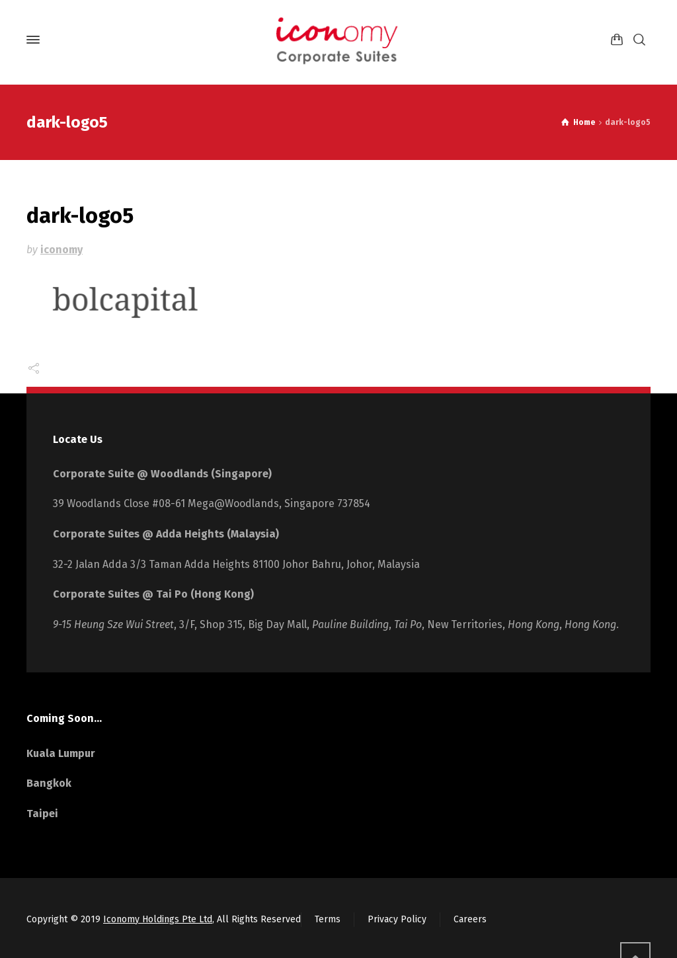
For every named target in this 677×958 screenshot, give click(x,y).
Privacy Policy (397, 919)
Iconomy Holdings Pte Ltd (157, 919)
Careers (470, 919)
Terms (327, 919)
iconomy (61, 249)
